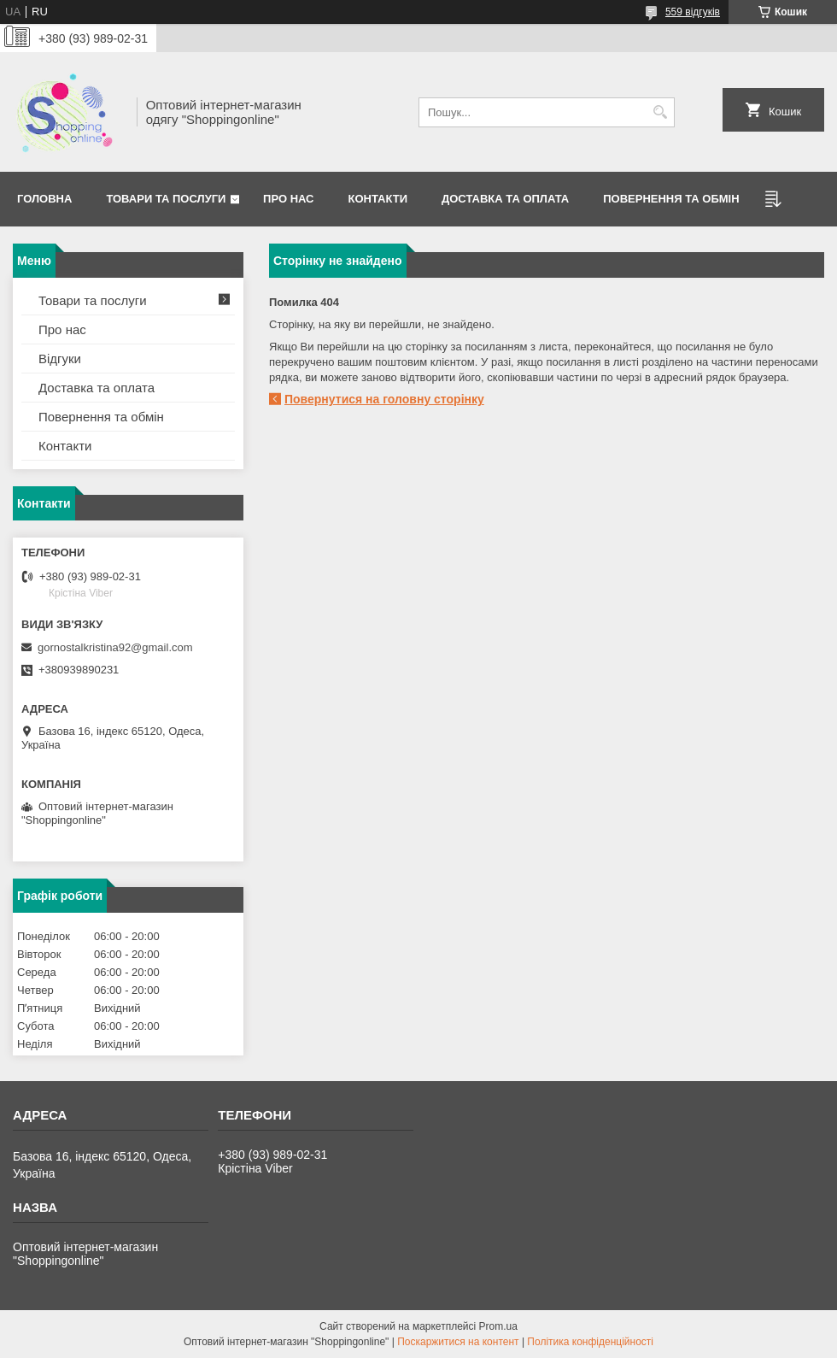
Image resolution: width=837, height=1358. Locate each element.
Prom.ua (498, 1326)
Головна (44, 198)
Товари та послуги (165, 198)
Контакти (378, 198)
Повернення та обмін (101, 416)
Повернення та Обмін (671, 198)
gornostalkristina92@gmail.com (115, 647)
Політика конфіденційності (590, 1342)
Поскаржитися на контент (457, 1342)
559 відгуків (692, 12)
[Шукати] (660, 112)
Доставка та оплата (505, 198)
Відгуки (59, 358)
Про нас (288, 198)
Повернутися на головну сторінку (384, 399)
